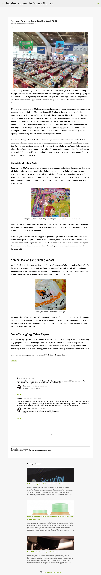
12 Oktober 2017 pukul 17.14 (29, 378)
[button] (12, 27)
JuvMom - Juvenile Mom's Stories (29, 3)
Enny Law (26, 386)
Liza (18, 378)
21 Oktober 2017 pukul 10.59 (39, 408)
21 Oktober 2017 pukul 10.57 (39, 386)
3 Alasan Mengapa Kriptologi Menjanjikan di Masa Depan (45, 484)
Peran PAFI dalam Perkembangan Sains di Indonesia (43, 552)
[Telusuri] (55, 3)
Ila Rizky (20, 398)
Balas (19, 394)
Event (14, 361)
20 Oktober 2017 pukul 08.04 (32, 398)
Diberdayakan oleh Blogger (50, 572)
